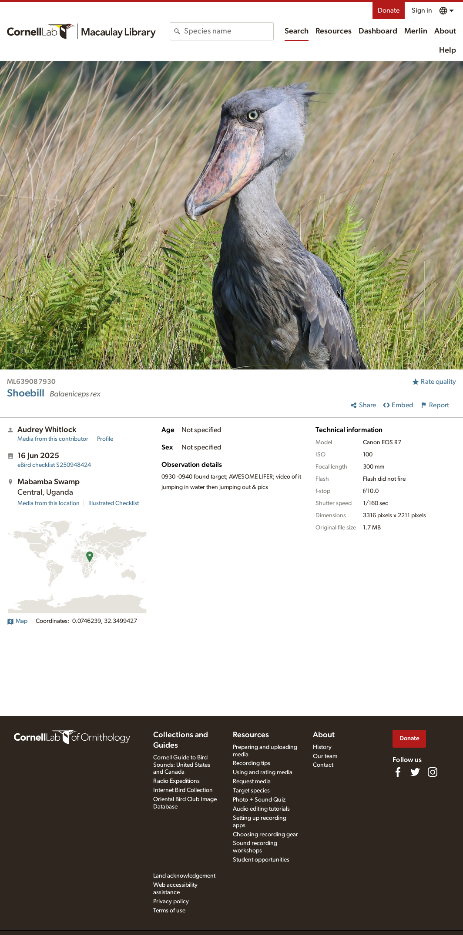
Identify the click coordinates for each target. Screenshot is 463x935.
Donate (388, 10)
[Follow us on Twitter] (415, 772)
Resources (333, 31)
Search (297, 31)
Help (447, 50)
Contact (323, 765)
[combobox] (228, 31)
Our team (325, 756)
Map (17, 621)
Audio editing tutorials (261, 809)
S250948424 (54, 465)
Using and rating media (262, 772)
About (445, 31)
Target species (251, 791)
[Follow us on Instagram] (432, 772)
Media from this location (48, 503)
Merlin (415, 31)
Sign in (422, 10)
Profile (105, 439)
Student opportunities (261, 860)
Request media (252, 782)
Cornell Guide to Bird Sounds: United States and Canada (181, 765)
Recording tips (251, 763)
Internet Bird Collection (183, 790)
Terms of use (169, 911)
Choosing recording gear (265, 835)
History (322, 747)
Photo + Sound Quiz (259, 800)
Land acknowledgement (184, 876)
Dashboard (378, 31)
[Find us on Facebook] (398, 772)
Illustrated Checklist (113, 503)
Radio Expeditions (176, 781)
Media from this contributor (52, 439)
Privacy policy (171, 901)
